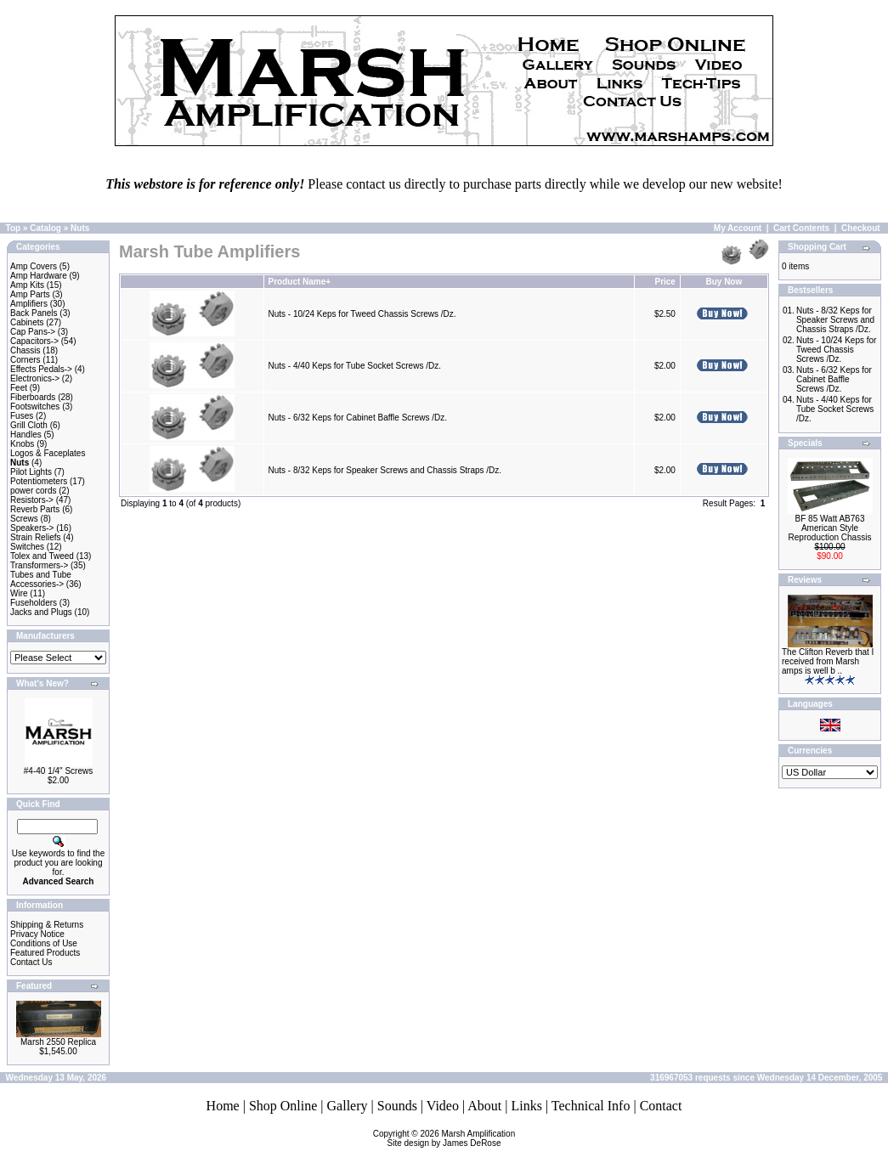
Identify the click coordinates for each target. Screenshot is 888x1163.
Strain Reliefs (35, 537)
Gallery (347, 1105)
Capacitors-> (34, 341)
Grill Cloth (29, 425)
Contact (661, 1105)
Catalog (45, 228)
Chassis (25, 350)
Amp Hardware (38, 275)
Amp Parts (30, 294)
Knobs (22, 444)
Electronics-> (34, 378)
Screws (24, 518)
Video (443, 1105)
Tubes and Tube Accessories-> (40, 579)
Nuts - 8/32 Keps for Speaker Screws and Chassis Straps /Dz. (385, 470)
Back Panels (34, 313)
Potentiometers (38, 481)
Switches (27, 546)
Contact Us (31, 962)
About (484, 1105)
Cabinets (26, 322)
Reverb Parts (34, 509)
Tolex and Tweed (42, 556)
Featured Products (45, 952)
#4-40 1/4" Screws (58, 771)
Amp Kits (27, 285)
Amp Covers (33, 266)
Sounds (397, 1105)
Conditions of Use (43, 943)
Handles (26, 434)
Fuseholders (33, 602)
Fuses (21, 416)
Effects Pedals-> (41, 369)
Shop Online (283, 1105)
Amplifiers (29, 303)
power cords (33, 490)
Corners (25, 359)
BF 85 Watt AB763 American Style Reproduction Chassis (830, 528)
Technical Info (591, 1105)
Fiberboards (32, 397)
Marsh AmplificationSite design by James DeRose (451, 1138)
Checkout (860, 228)
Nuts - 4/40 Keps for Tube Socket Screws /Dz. (355, 365)
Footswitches (34, 406)
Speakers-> (32, 528)
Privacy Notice (37, 934)
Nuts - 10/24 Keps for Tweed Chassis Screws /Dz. (362, 314)
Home (223, 1105)
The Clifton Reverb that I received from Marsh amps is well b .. (828, 661)
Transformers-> (39, 565)
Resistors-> (32, 500)
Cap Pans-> (32, 331)
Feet (18, 387)
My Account (737, 228)
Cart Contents (801, 228)
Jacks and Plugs (41, 612)
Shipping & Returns (46, 924)
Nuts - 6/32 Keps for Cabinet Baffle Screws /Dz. (358, 417)
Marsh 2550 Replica (58, 1042)
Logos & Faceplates (47, 453)
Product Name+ (300, 281)
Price (664, 281)
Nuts (80, 228)
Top (13, 228)
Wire (19, 593)
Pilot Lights (31, 472)
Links (526, 1105)
